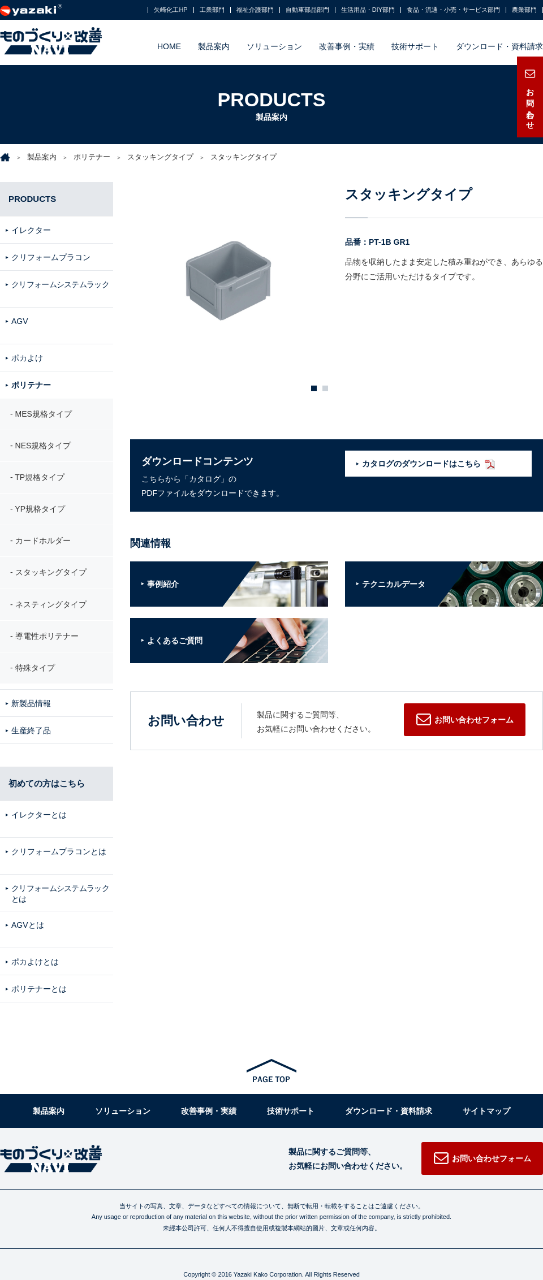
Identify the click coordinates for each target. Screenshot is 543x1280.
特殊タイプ (35, 657)
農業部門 (524, 10)
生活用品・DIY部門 (368, 10)
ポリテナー (92, 157)
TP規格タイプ (39, 466)
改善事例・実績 (346, 46)
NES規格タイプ (43, 434)
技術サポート (415, 46)
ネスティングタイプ (51, 593)
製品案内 (214, 46)
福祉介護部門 (255, 10)
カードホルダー (43, 530)
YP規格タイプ (40, 498)
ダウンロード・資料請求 (499, 46)
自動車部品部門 (307, 10)
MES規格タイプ (43, 403)
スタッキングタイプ (160, 157)
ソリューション (274, 46)
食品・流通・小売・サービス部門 (453, 10)
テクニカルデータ (393, 584)
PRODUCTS (32, 199)
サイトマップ (486, 1084)
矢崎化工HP (170, 10)
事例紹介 (163, 584)
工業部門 (212, 10)
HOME (169, 46)
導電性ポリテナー (47, 625)
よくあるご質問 (174, 640)
